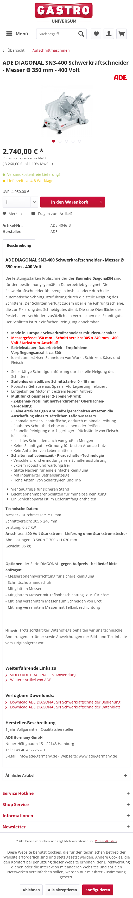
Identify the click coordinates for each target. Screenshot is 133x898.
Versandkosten (106, 841)
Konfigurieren (97, 889)
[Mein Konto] (109, 34)
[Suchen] (81, 34)
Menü (17, 33)
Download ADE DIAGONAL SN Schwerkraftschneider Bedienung (63, 702)
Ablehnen (31, 889)
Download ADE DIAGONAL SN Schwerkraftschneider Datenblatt (62, 707)
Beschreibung (19, 245)
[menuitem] (17, 34)
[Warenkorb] (121, 34)
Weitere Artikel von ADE (28, 679)
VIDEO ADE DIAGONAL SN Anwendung (41, 674)
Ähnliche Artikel (19, 775)
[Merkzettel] (96, 34)
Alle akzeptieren (62, 889)
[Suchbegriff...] (61, 34)
